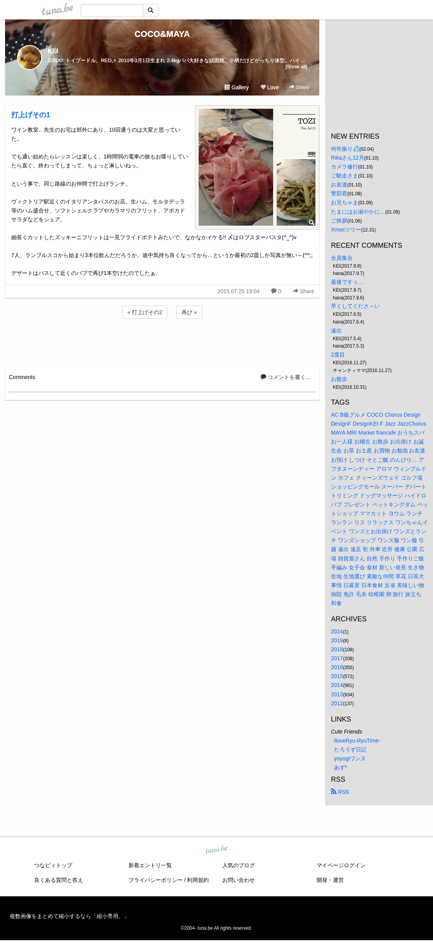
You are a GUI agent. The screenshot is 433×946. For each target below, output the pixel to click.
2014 (337, 685)
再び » (189, 312)
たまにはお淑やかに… (358, 212)
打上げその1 (30, 115)
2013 (337, 694)
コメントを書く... (285, 377)
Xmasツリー (346, 229)
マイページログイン (341, 865)
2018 (337, 649)
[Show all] (296, 67)
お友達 (339, 184)
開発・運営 (330, 880)
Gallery (237, 87)
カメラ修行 (344, 166)
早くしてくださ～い (355, 306)
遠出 (336, 330)
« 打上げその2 (144, 312)
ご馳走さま (344, 175)
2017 (337, 658)
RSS (340, 792)
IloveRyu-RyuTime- (357, 740)
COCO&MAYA (162, 34)
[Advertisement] (162, 341)
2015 (337, 676)
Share (299, 87)
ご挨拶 (339, 220)
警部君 (339, 193)
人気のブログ (238, 865)
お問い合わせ (238, 880)
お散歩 (339, 379)
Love (269, 87)
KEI (53, 51)
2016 (337, 667)
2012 (337, 703)
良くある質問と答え (58, 880)
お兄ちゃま (344, 202)
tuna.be (216, 850)
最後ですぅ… (347, 282)
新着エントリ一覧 (150, 865)
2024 (337, 631)
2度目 (338, 354)
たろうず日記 (350, 749)
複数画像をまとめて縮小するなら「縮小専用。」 (69, 916)
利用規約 (198, 880)
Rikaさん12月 (347, 158)
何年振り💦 (345, 149)
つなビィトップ (53, 865)
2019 (337, 640)
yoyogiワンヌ (350, 758)
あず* (340, 767)
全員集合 (342, 258)
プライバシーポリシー (155, 880)
